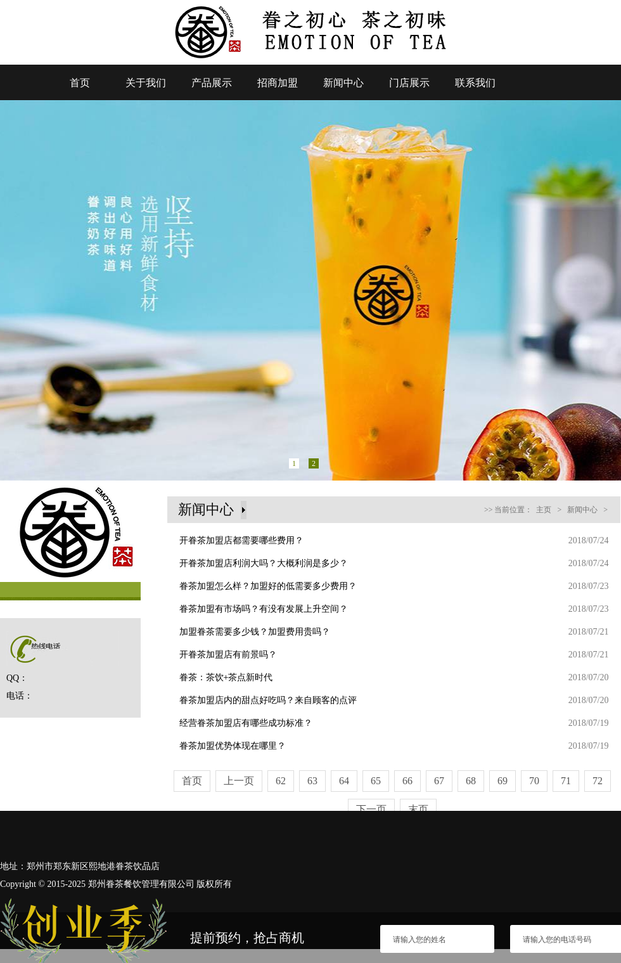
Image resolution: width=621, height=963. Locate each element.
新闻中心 (343, 82)
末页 (418, 809)
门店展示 (409, 82)
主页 (543, 509)
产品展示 (211, 82)
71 (566, 780)
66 (407, 780)
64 (344, 780)
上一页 (239, 780)
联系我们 (475, 82)
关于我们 (145, 82)
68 (471, 780)
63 (312, 780)
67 (439, 780)
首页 (80, 82)
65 (376, 780)
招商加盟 (277, 82)
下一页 (371, 809)
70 (534, 780)
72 (597, 780)
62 (281, 780)
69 (502, 780)
